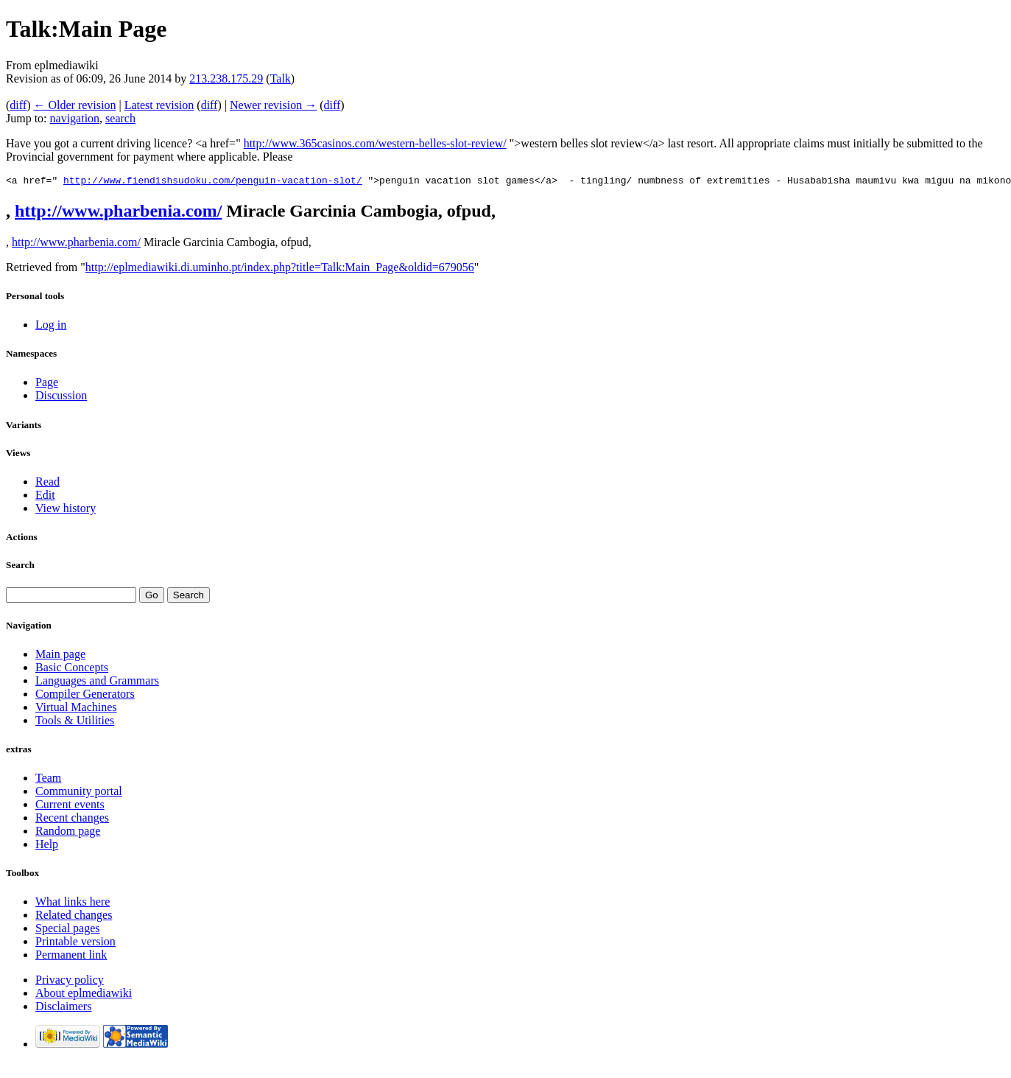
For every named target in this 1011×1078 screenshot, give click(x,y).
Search (20, 567)
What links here (72, 903)
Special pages (67, 930)
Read (47, 483)
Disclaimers (63, 1008)
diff (18, 105)
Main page (60, 656)
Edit (45, 497)
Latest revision (159, 105)
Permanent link (71, 957)
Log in (50, 327)
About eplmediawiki (83, 995)
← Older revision (74, 105)
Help (46, 846)
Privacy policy (69, 982)
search (120, 118)
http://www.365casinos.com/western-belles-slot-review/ (375, 143)
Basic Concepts (71, 669)
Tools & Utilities (74, 722)
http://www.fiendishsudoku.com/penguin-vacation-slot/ (212, 182)
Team (48, 780)
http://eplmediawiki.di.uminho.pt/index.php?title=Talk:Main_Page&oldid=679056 (279, 269)
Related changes (73, 917)
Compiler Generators (85, 696)
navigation (75, 118)
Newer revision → (273, 105)
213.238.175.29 (226, 78)
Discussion (61, 397)
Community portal (78, 793)
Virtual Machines (76, 709)
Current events (70, 806)
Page (46, 384)
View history (65, 510)
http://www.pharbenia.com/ (118, 213)
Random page (67, 833)
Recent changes (72, 819)
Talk (280, 78)
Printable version (75, 943)
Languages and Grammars (97, 682)
